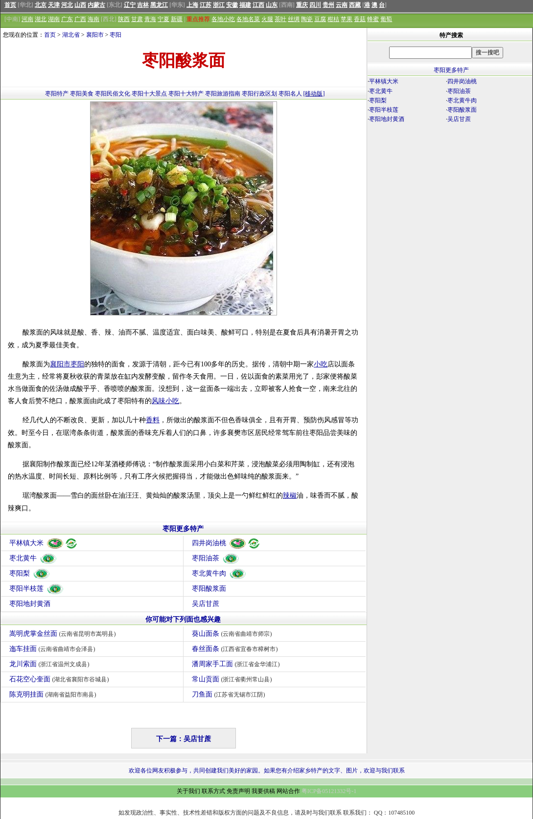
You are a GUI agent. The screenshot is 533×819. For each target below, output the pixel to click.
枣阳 (115, 34)
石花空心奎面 (60, 679)
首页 (10, 4)
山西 (80, 4)
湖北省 (71, 34)
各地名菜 (248, 19)
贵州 (328, 4)
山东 (272, 4)
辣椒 (290, 495)
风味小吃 (165, 401)
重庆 (302, 4)
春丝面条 (236, 648)
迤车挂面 (53, 648)
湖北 (40, 19)
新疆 (177, 19)
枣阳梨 (29, 573)
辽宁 (130, 4)
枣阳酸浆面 (209, 588)
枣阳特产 (57, 93)
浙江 (219, 4)
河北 (67, 4)
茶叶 (280, 19)
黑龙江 (159, 4)
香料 (153, 420)
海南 (93, 19)
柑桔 (333, 19)
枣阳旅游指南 (222, 93)
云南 (342, 4)
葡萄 (386, 19)
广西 (80, 19)
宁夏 (163, 19)
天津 (54, 4)
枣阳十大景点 (149, 93)
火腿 (267, 19)
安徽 (232, 4)
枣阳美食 (81, 93)
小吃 (320, 364)
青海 (150, 19)
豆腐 (320, 19)
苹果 (346, 19)
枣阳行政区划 (259, 93)
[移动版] (314, 93)
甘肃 (137, 19)
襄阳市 (95, 34)
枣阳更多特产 (183, 528)
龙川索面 (50, 664)
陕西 (124, 19)
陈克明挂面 (54, 694)
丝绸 (294, 19)
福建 (245, 4)
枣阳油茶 (216, 558)
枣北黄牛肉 (219, 573)
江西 (258, 4)
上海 (192, 4)
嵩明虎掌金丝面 (63, 633)
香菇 (360, 19)
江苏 (205, 4)
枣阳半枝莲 (36, 588)
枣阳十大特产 (186, 93)
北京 (40, 4)
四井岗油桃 (226, 543)
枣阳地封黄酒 (29, 603)
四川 (315, 4)
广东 (67, 19)
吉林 (143, 4)
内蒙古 (96, 4)
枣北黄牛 (33, 558)
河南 (27, 19)
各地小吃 (223, 19)
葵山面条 (233, 633)
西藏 (355, 4)
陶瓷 (307, 19)
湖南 (54, 19)
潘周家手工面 (237, 664)
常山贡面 (233, 679)
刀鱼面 (230, 694)
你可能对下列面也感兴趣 (183, 619)
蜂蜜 (373, 19)
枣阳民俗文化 (112, 93)
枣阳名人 (290, 93)
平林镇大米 (43, 543)
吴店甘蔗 (205, 603)
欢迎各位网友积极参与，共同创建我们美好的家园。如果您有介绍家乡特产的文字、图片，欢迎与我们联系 (267, 770)
